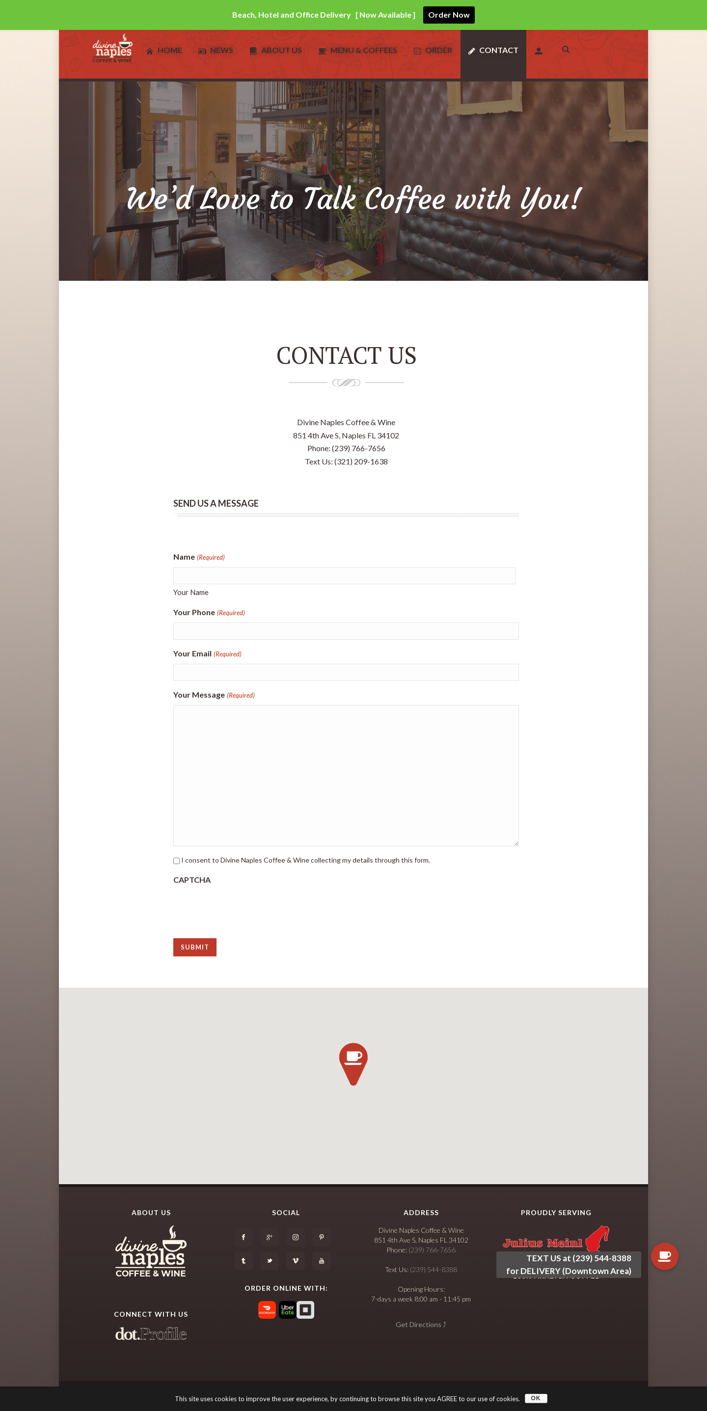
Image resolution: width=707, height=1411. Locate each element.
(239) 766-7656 (358, 448)
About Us (275, 50)
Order (432, 50)
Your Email (207, 654)
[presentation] (248, 908)
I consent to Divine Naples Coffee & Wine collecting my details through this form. (305, 860)
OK (536, 1398)
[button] (353, 1064)
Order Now (449, 14)
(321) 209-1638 (361, 461)
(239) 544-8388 (433, 1269)
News (215, 50)
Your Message (213, 695)
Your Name (191, 592)
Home (164, 50)
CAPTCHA (192, 879)
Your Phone (209, 613)
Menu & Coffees (357, 50)
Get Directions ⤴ (421, 1324)
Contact (493, 50)
